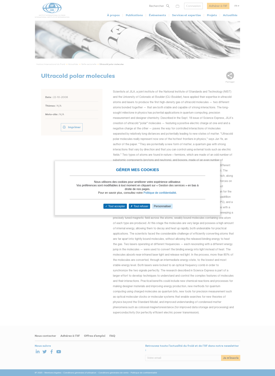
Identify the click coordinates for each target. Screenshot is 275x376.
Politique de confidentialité (159, 192)
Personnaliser (162, 206)
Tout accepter (115, 206)
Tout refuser (139, 206)
